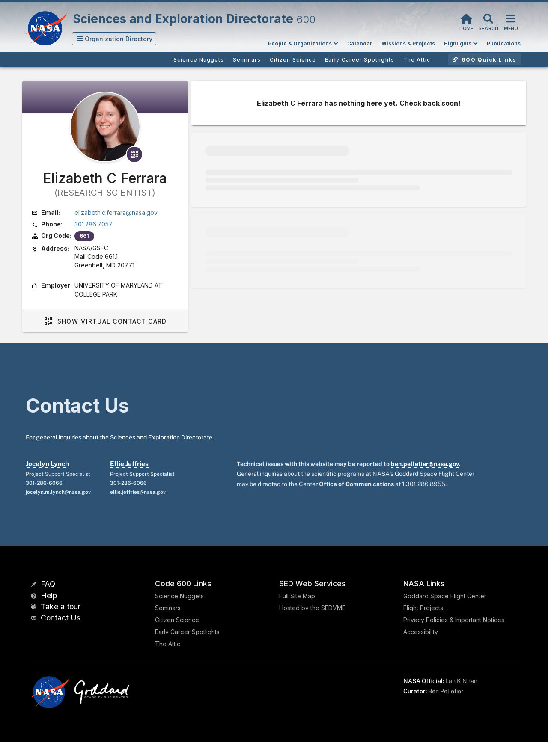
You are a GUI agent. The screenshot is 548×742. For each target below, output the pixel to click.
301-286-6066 (44, 483)
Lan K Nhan (461, 680)
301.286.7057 (93, 224)
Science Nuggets (179, 596)
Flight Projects (423, 607)
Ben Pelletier (445, 691)
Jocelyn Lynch (47, 463)
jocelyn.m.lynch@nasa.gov (58, 492)
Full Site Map (297, 596)
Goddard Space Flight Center (444, 596)
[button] (114, 38)
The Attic (167, 643)
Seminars (168, 607)
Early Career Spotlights (187, 631)
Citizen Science (177, 619)
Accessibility (420, 631)
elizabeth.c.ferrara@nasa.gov (116, 212)
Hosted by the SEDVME (312, 607)
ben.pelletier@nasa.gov (425, 463)
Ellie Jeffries (129, 463)
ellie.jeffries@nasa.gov (138, 492)
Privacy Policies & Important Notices (453, 619)
